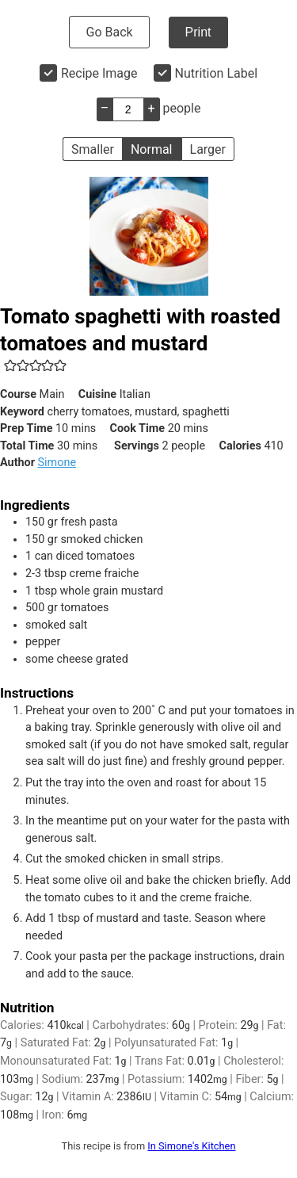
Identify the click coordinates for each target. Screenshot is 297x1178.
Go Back (109, 32)
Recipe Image (99, 73)
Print (198, 32)
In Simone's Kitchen (191, 1146)
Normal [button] (152, 149)
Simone (57, 462)
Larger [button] (208, 149)
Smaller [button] (92, 149)
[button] (10, 365)
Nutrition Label (216, 73)
